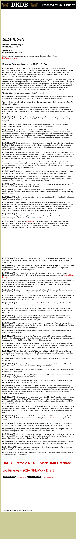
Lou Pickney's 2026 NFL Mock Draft (28, 470)
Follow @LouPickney (48, 477)
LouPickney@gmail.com (10, 58)
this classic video (55, 418)
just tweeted (30, 221)
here (38, 303)
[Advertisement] (38, 23)
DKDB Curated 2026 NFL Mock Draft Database (36, 463)
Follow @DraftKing (22, 477)
